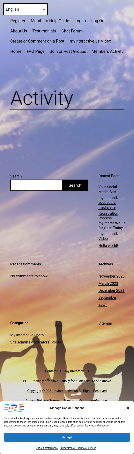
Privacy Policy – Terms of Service (78, 448)
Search (16, 176)
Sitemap (105, 323)
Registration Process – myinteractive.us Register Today (111, 220)
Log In (80, 20)
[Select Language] (25, 9)
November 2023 (111, 276)
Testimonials (44, 31)
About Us (18, 31)
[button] (128, 408)
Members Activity (108, 51)
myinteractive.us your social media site (111, 203)
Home (15, 51)
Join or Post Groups (68, 51)
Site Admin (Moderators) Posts (35, 342)
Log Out (98, 20)
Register (17, 20)
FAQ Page (35, 51)
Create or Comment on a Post (37, 41)
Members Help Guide (50, 20)
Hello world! (108, 245)
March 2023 (108, 283)
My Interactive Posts (27, 335)
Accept (67, 437)
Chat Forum (72, 31)
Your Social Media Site (107, 189)
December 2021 (111, 290)
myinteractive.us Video (90, 41)
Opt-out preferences (47, 448)
